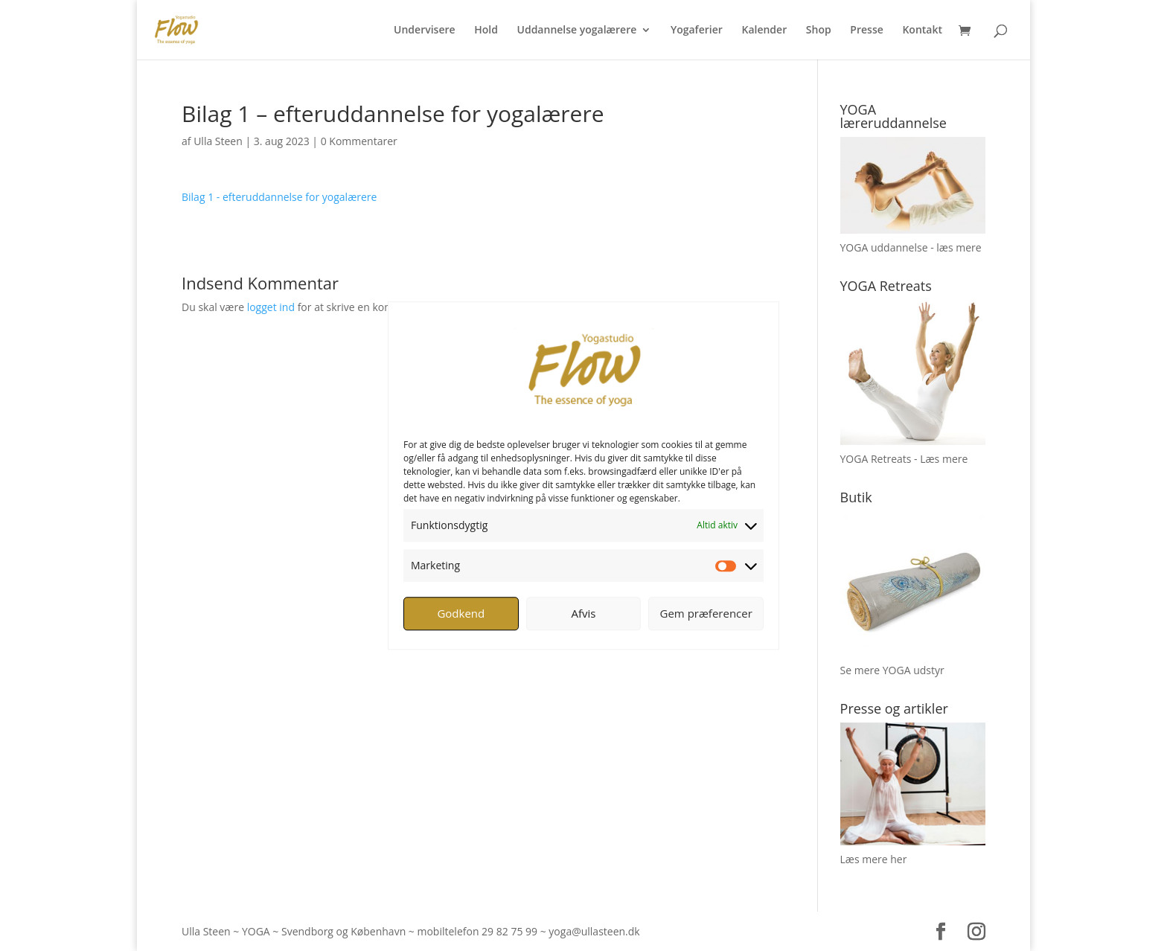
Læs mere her (873, 859)
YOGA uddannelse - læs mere (911, 247)
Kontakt (922, 30)
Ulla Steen (218, 141)
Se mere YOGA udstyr (892, 670)
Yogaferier (697, 30)
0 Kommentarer (359, 141)
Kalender (764, 30)
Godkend (461, 613)
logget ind (271, 307)
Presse (866, 30)
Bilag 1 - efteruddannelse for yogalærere (279, 197)
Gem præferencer (706, 613)
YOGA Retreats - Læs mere (904, 459)
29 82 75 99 (509, 931)
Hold (486, 30)
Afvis (584, 613)
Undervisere (424, 30)
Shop (818, 30)
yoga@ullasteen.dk (594, 931)
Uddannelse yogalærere (577, 30)
